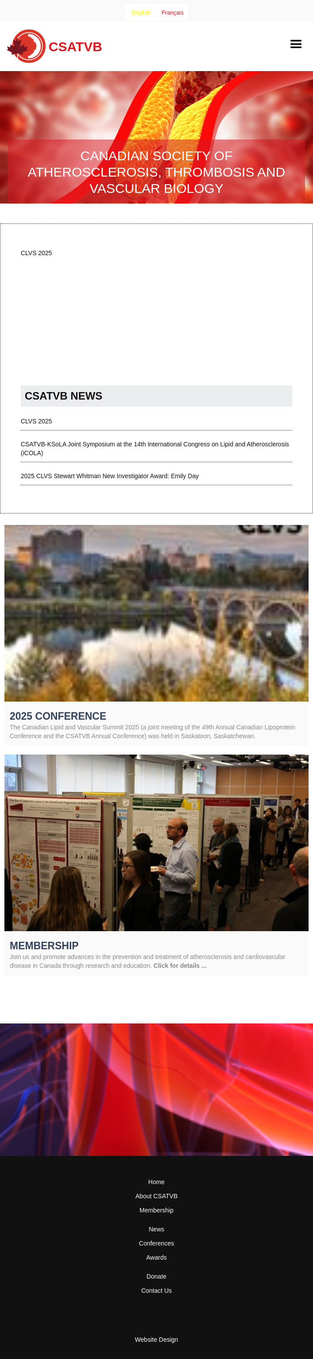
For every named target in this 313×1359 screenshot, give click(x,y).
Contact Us (156, 1290)
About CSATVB (156, 1196)
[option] (172, 13)
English (141, 12)
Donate (156, 1276)
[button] (296, 44)
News (156, 1229)
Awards (156, 1257)
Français (172, 12)
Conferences (156, 1243)
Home (156, 1181)
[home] (51, 49)
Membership (156, 1210)
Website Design (156, 1339)
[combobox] (141, 12)
